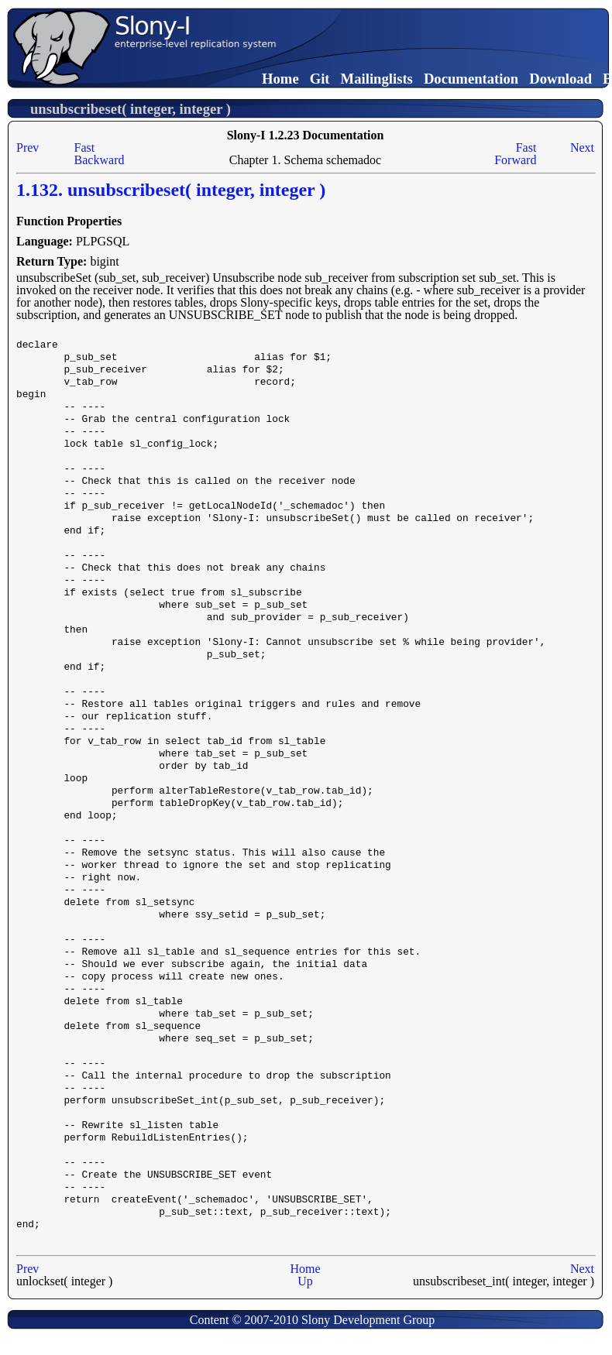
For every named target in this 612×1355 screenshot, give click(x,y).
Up (305, 1281)
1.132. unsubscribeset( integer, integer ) (170, 190)
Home (280, 78)
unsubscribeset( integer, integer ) (130, 109)
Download (560, 78)
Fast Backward (99, 153)
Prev (27, 147)
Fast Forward (515, 153)
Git (320, 78)
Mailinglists (377, 78)
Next (582, 147)
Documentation (471, 78)
